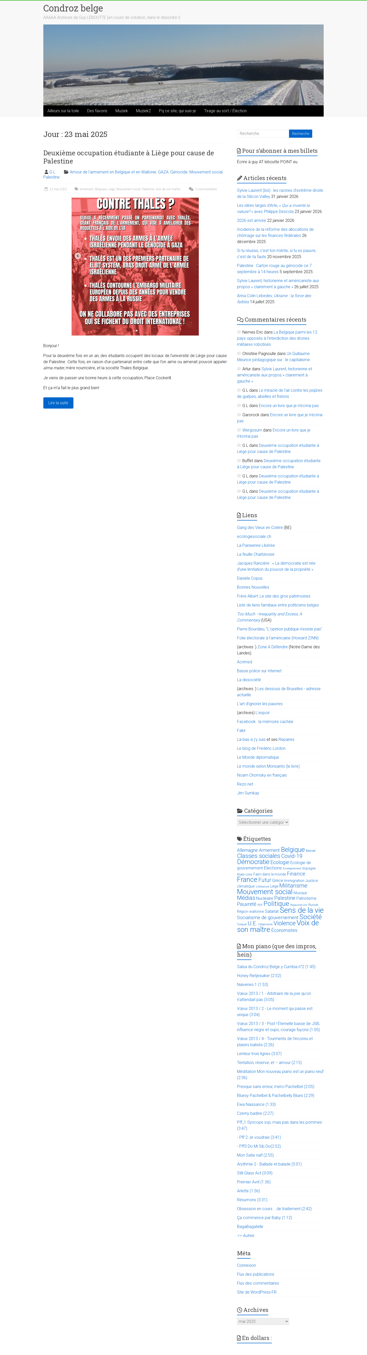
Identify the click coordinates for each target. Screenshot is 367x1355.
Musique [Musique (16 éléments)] (300, 893)
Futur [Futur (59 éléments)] (264, 880)
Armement (87, 189)
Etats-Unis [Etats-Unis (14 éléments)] (244, 874)
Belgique (101, 189)
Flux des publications (255, 1274)
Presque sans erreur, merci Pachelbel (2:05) (275, 1086)
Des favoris (97, 110)
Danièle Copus (250, 578)
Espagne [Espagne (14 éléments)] (309, 868)
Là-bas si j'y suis (251, 739)
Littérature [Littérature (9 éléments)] (262, 886)
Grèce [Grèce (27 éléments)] (277, 880)
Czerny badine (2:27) (255, 1113)
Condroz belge (73, 8)
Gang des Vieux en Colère (260, 527)
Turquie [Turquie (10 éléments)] (242, 924)
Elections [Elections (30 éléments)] (273, 867)
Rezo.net (245, 784)
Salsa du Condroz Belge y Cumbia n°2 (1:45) (276, 966)
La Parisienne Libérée (256, 545)
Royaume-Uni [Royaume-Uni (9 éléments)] (298, 905)
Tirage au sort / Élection (225, 110)
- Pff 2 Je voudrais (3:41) (259, 1137)
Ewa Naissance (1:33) (256, 1104)
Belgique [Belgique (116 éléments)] (293, 849)
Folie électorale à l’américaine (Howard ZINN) (278, 638)
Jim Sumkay (248, 793)
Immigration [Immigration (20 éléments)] (294, 880)
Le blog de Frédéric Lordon (261, 748)
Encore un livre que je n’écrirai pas (289, 405)
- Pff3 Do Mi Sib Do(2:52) (259, 1146)
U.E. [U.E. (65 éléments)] (252, 923)
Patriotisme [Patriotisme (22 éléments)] (306, 898)
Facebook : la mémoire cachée (265, 721)
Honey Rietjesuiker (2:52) (259, 975)
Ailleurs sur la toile (63, 110)
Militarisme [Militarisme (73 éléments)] (293, 885)
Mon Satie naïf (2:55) (255, 1155)
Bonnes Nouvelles (253, 587)
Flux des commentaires (258, 1283)
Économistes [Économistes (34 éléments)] (284, 930)
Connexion (246, 1265)
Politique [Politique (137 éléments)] (276, 903)
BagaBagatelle (250, 1226)
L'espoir (263, 712)
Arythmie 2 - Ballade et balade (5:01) (269, 1164)
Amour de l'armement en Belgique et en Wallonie (113, 172)
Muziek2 (143, 110)
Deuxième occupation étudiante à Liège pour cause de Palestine (128, 156)
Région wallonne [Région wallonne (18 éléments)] (250, 911)
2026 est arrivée (251, 220)
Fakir (241, 730)
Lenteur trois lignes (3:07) (259, 1053)
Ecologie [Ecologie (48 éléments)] (279, 862)
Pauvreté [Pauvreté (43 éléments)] (246, 904)
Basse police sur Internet (259, 670)
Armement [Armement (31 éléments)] (269, 850)
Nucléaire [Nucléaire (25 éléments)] (264, 898)
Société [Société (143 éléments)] (310, 917)
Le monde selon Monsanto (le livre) (268, 766)
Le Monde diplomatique (258, 757)
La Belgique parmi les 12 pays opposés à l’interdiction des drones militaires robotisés (277, 338)
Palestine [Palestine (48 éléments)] (284, 898)
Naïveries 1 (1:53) (252, 984)
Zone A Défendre (273, 646)
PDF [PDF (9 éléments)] (260, 905)
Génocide (179, 172)
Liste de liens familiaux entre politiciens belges (278, 605)
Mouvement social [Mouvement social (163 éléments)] (265, 892)
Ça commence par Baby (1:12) (264, 1217)
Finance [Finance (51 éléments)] (296, 874)
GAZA (163, 172)
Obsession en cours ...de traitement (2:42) (274, 1208)
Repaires (286, 739)
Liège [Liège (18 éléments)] (274, 886)
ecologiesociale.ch (254, 536)
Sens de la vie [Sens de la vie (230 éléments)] (302, 910)
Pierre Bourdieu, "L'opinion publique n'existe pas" (279, 629)
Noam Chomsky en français (262, 775)
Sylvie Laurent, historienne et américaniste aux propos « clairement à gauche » (274, 375)
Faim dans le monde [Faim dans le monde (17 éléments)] (269, 874)
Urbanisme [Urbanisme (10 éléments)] (265, 924)
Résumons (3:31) (252, 1199)
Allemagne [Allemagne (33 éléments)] (247, 850)
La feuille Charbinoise (255, 554)
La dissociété (249, 679)
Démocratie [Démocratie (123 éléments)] (253, 862)
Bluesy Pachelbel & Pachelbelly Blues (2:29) (275, 1095)
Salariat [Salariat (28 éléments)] (272, 911)
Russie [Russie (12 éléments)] (313, 905)
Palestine (51, 177)
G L (52, 172)
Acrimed (244, 662)
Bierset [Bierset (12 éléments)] (311, 851)
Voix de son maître (168, 189)
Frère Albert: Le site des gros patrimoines (273, 596)
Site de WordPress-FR (257, 1292)
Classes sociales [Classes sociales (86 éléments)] (258, 855)
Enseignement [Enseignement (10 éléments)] (292, 868)
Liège (111, 189)
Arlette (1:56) (248, 1190)
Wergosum (252, 430)
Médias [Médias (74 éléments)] (246, 897)
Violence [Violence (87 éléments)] (284, 923)
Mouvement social (205, 172)
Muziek (121, 110)
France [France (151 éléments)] (247, 880)
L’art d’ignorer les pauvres (260, 703)
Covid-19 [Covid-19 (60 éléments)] (292, 856)
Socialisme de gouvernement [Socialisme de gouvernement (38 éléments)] (267, 917)
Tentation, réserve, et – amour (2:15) (269, 1062)
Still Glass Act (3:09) (254, 1173)
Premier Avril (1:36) (254, 1182)
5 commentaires (202, 189)
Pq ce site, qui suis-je (177, 110)
